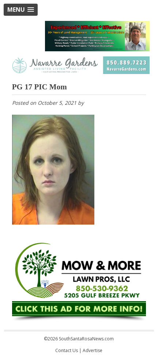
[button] (21, 10)
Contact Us (66, 350)
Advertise (92, 350)
